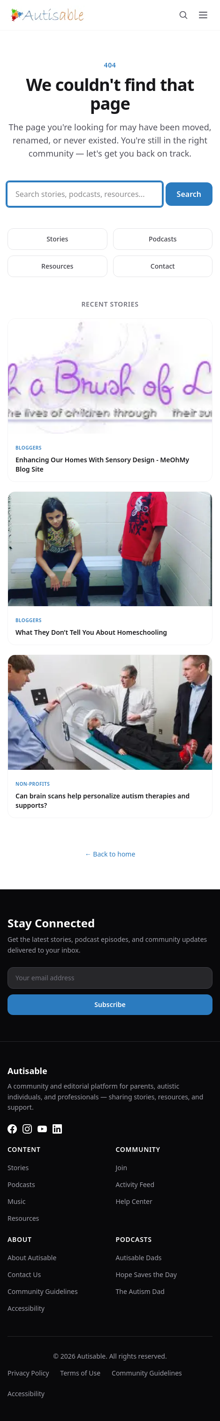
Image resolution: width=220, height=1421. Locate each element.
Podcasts (163, 238)
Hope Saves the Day (146, 1274)
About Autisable (32, 1257)
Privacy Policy (28, 1372)
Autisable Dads (139, 1257)
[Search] (183, 15)
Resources (57, 266)
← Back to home (110, 854)
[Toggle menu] (203, 15)
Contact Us (24, 1274)
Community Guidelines (43, 1291)
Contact (163, 266)
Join (122, 1167)
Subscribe (109, 1004)
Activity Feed (135, 1184)
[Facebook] (12, 1129)
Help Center (134, 1201)
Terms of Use (80, 1372)
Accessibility (26, 1308)
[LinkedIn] (57, 1129)
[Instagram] (27, 1129)
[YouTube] (42, 1129)
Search (189, 194)
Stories (57, 238)
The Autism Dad (140, 1291)
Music (16, 1201)
